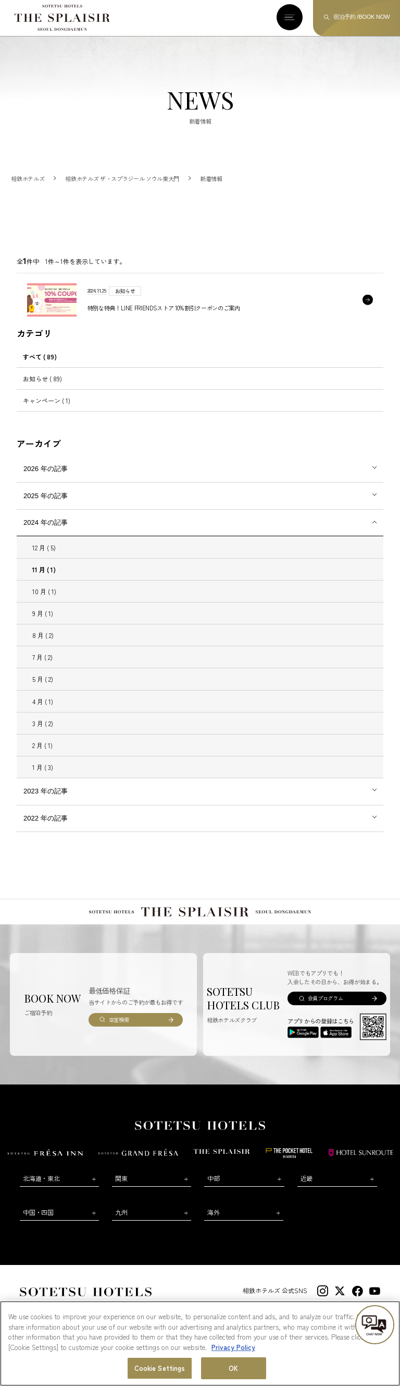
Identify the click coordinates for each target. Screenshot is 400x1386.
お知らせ (42, 388)
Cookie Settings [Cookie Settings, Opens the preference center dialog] (159, 1368)
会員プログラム (325, 1008)
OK (233, 1368)
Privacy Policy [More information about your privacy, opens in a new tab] (233, 1347)
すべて (40, 366)
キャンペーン (46, 410)
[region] (200, 1343)
